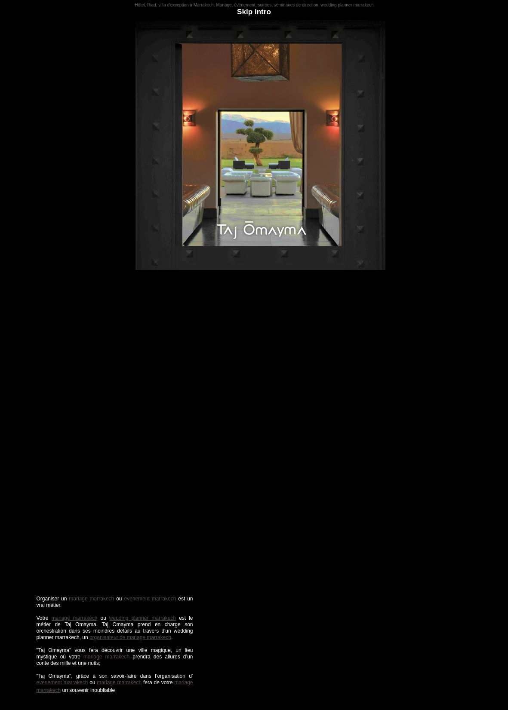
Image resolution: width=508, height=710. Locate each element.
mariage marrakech (91, 599)
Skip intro (254, 12)
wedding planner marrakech (142, 618)
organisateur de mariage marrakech (130, 637)
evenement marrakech (150, 599)
